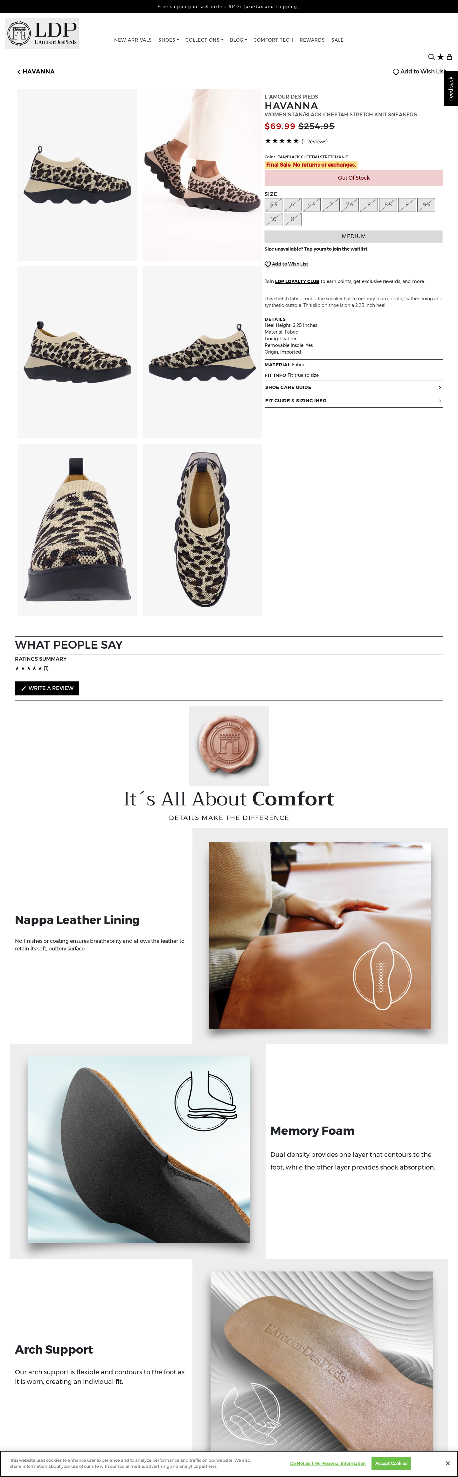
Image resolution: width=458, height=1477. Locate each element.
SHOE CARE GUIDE (353, 387)
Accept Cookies (391, 1463)
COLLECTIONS (202, 40)
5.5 (273, 205)
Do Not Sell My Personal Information (328, 1463)
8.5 (388, 205)
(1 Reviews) (315, 142)
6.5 (312, 205)
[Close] (448, 1463)
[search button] (431, 57)
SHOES (167, 40)
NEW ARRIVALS (133, 40)
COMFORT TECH (273, 40)
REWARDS (312, 40)
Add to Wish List (419, 71)
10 (273, 219)
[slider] (282, 141)
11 (293, 219)
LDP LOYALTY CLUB (297, 281)
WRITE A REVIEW (46, 688)
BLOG (237, 40)
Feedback (451, 89)
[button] (35, 71)
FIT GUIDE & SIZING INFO (353, 400)
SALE (337, 40)
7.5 (349, 205)
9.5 (426, 205)
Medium (354, 236)
